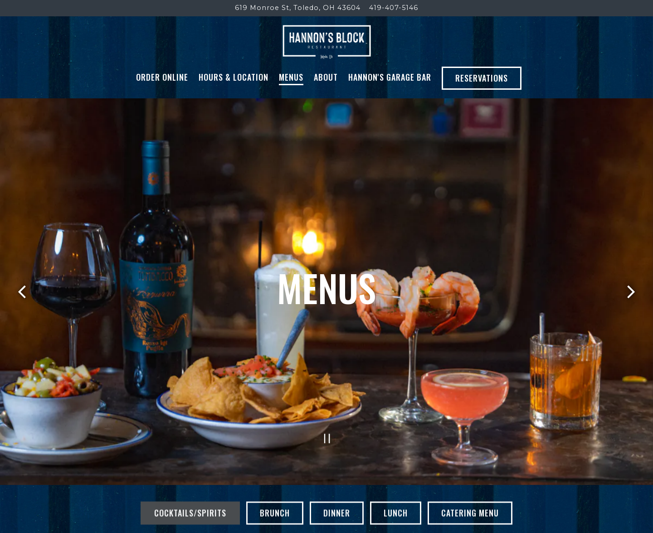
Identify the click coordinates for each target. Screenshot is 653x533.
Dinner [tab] (336, 513)
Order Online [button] (162, 97)
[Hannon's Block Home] (326, 51)
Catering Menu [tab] (470, 513)
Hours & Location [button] (233, 97)
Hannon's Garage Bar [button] (389, 97)
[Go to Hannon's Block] (298, 8)
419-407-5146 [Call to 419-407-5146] (393, 8)
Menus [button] (291, 97)
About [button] (326, 97)
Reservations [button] (481, 98)
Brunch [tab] (275, 513)
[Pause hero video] (327, 436)
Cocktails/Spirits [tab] (190, 513)
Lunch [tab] (396, 513)
